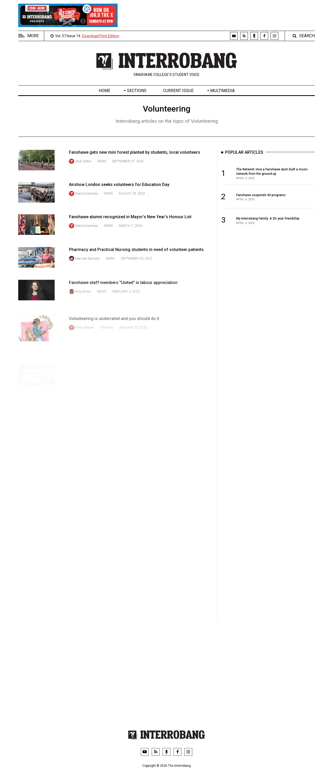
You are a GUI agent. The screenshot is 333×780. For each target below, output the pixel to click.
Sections (136, 90)
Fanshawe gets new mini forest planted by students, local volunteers (134, 152)
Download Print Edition (100, 36)
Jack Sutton (83, 161)
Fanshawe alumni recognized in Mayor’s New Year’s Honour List (130, 229)
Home (104, 90)
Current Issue (178, 90)
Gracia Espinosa (86, 198)
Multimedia (222, 90)
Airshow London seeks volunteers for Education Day (119, 189)
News (101, 161)
